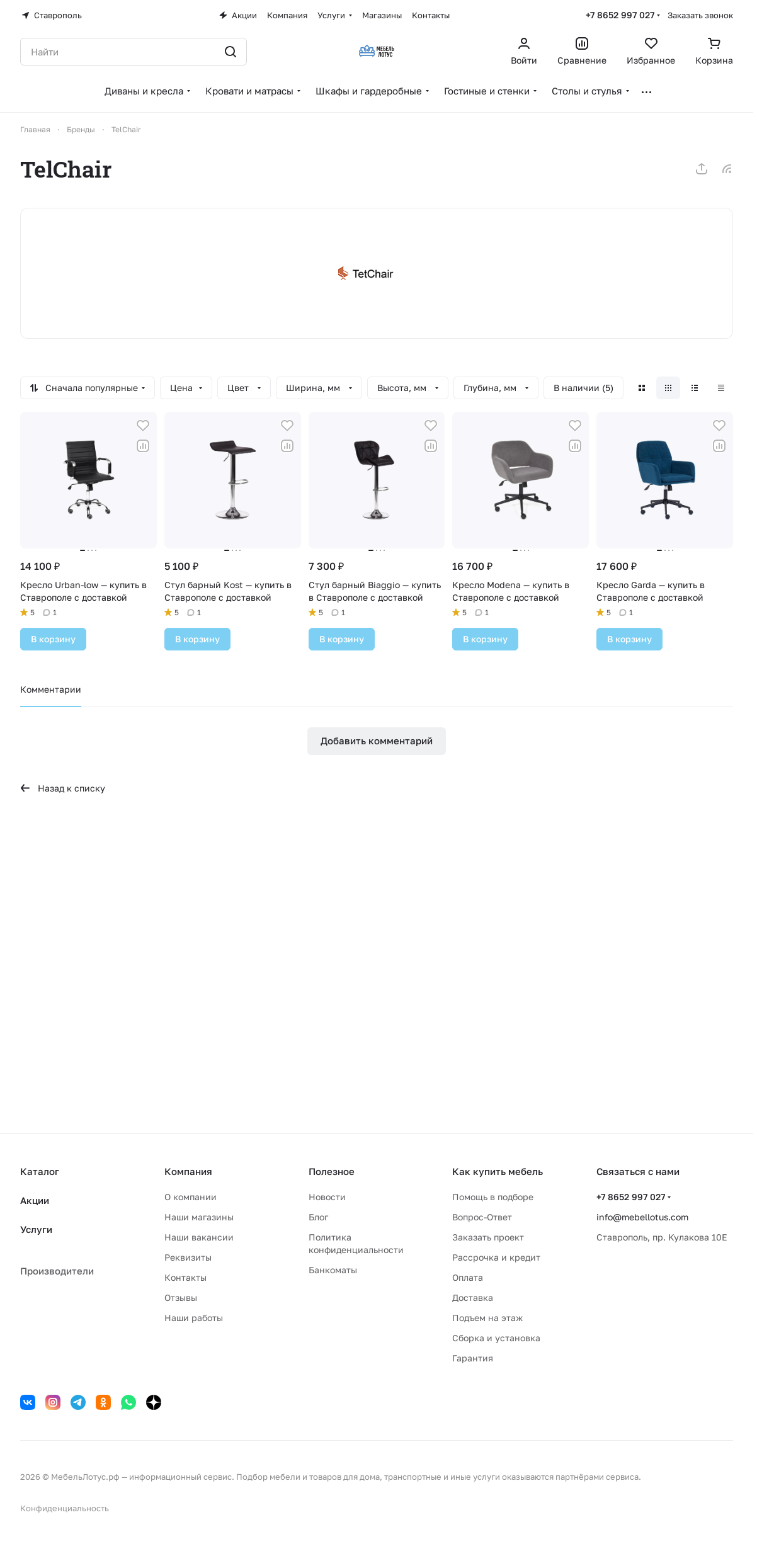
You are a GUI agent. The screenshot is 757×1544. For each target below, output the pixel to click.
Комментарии (50, 689)
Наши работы (193, 1317)
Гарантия (472, 1358)
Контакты (185, 1277)
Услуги (36, 1229)
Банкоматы (333, 1269)
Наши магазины (199, 1217)
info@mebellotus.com (642, 1217)
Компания (188, 1171)
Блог (318, 1217)
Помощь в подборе (492, 1196)
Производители (57, 1270)
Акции (34, 1200)
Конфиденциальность (64, 1508)
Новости (327, 1196)
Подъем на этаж (487, 1317)
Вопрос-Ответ (482, 1217)
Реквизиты (188, 1257)
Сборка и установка (496, 1337)
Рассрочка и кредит (496, 1257)
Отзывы (180, 1297)
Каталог (39, 1171)
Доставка (472, 1297)
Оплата (467, 1277)
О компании (190, 1196)
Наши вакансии (199, 1237)
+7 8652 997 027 (620, 14)
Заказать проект (488, 1237)
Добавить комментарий (377, 740)
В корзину (53, 638)
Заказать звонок (700, 15)
